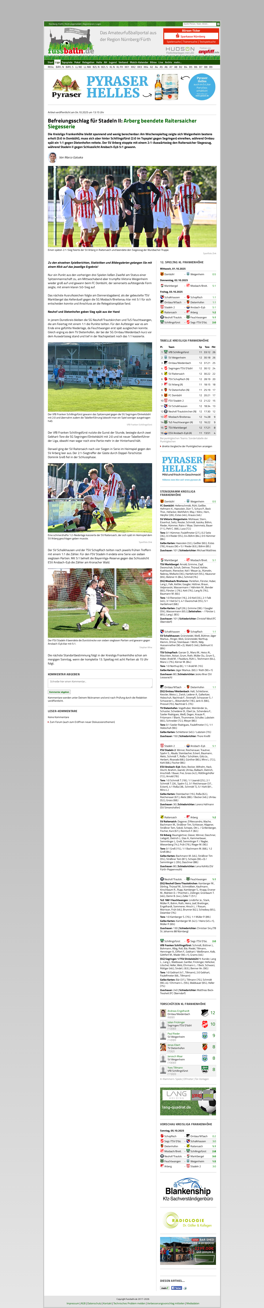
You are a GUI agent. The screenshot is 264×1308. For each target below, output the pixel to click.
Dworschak (166, 567)
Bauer (209, 525)
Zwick (182, 694)
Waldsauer (177, 962)
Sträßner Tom (167, 828)
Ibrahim (172, 770)
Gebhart (190, 951)
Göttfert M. (166, 955)
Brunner (187, 909)
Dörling (164, 886)
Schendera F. (204, 711)
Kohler (203, 567)
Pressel (164, 704)
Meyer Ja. (196, 570)
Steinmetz (199, 525)
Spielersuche (174, 42)
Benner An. (196, 968)
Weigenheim (197, 274)
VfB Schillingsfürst (178, 352)
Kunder (205, 959)
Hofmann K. (166, 509)
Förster (204, 581)
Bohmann (165, 948)
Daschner (210, 835)
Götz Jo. (204, 756)
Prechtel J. (183, 893)
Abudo (174, 753)
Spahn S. (165, 753)
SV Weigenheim (177, 357)
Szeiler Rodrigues (169, 714)
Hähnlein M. (197, 587)
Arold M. (171, 659)
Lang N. (198, 590)
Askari (175, 655)
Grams (194, 955)
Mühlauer (193, 519)
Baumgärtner (179, 835)
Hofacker (171, 512)
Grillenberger (209, 828)
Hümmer (173, 525)
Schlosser (197, 824)
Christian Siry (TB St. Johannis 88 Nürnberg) (188, 929)
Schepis (188, 828)
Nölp (201, 642)
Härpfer (164, 515)
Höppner (208, 824)
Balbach (198, 770)
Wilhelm (200, 767)
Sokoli (179, 828)
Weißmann (203, 951)
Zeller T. (186, 896)
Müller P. (164, 903)
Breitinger (202, 903)
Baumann (206, 753)
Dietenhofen (197, 302)
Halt (192, 691)
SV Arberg (173, 384)
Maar (190, 525)
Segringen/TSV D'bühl (180, 368)
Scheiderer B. (178, 711)
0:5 (214, 274)
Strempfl (191, 697)
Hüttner (196, 584)
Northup (202, 639)
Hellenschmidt (183, 505)
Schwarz (209, 965)
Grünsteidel (187, 636)
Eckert (196, 753)
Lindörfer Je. (195, 900)
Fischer (176, 763)
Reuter (181, 522)
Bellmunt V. (207, 645)
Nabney (164, 574)
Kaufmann (202, 886)
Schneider (171, 721)
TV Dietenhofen (177, 390)
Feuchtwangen (198, 317)
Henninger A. (167, 951)
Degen (190, 714)
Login (98, 24)
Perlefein (194, 581)
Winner (181, 750)
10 (212, 1024)
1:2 (214, 312)
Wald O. (190, 645)
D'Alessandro (195, 821)
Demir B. (171, 896)
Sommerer (179, 906)
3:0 (214, 1141)
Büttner (205, 636)
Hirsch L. (190, 906)
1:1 (214, 297)
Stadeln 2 (169, 307)
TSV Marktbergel (177, 427)
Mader (177, 955)
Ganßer (188, 962)
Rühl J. (192, 659)
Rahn (182, 525)
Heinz (188, 903)
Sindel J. (179, 968)
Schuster (165, 711)
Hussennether (168, 645)
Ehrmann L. (189, 965)
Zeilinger (194, 893)
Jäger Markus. (183, 670)
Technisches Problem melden (129, 1303)
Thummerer (187, 717)
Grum (183, 655)
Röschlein (165, 655)
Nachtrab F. (179, 697)
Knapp (203, 890)
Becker (191, 767)
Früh (182, 844)
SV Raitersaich (176, 374)
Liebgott (164, 838)
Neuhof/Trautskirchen (180, 411)
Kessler (164, 694)
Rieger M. (197, 844)
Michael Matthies (206, 550)
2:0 (214, 322)
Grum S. (210, 655)
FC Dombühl (175, 395)
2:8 (214, 1151)
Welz (179, 965)
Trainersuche (190, 42)
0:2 (214, 1136)
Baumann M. (167, 594)
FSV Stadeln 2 (176, 401)
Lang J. (163, 584)
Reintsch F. (187, 831)
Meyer (187, 721)
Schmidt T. (173, 756)
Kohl (162, 763)
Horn (206, 512)
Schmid (188, 577)
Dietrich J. (175, 838)
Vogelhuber (185, 708)
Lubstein (209, 717)
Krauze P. (200, 714)
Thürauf (195, 567)
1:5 (214, 1161)
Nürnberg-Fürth (56, 24)
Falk (170, 584)
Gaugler (186, 584)
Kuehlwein (166, 570)
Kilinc (200, 512)
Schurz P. (199, 509)
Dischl (163, 770)
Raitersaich (170, 312)
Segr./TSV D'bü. (198, 322)
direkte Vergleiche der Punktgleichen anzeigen (187, 446)
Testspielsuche (207, 42)
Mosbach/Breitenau (179, 417)
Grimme (192, 564)
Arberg (194, 312)
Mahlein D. (170, 893)
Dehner (186, 567)
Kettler (177, 584)
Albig (174, 948)
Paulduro (183, 659)
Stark (206, 900)
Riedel (192, 948)
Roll (181, 948)
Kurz (171, 831)
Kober (163, 659)
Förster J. (171, 590)
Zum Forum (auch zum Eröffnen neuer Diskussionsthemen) (82, 722)
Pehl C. (170, 528)
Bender (209, 587)
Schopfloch (196, 297)
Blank (177, 717)
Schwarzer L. (167, 701)
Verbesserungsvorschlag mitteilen (166, 1303)
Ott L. (197, 828)
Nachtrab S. (181, 704)
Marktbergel (171, 286)
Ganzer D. (184, 652)
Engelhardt (166, 906)
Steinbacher (185, 753)
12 (212, 1012)
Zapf (200, 564)
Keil (187, 570)
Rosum (202, 906)
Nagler (204, 841)
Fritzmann (165, 717)
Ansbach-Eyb (197, 307)
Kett (185, 590)
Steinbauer (183, 642)
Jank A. (199, 701)
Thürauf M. (175, 886)
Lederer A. (192, 694)
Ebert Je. (191, 711)
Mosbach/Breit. (199, 286)
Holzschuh (165, 697)
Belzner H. (171, 577)
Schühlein (193, 756)
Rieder (163, 525)
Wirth (194, 642)
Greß (179, 841)
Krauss (192, 515)
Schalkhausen (172, 297)
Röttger (164, 968)
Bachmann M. (168, 824)
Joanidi (181, 770)
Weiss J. (173, 694)
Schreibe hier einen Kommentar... (100, 683)
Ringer (173, 639)
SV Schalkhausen (177, 406)
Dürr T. (189, 509)
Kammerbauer (198, 838)
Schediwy (204, 909)
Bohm (174, 903)
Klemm (164, 642)
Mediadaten (192, 1303)
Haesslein (179, 509)
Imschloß (165, 773)
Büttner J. (208, 945)
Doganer (182, 821)
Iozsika (200, 522)
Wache (207, 821)
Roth (190, 655)
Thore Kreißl (203, 736)
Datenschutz (94, 1303)
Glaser (191, 835)
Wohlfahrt (183, 512)
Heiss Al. (205, 652)
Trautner (205, 750)
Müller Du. (199, 655)
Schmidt (190, 522)
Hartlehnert (191, 574)
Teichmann (203, 659)
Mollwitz (174, 574)
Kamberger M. (206, 883)
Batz (183, 767)
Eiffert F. (180, 951)
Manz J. (164, 662)
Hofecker (209, 962)
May (192, 512)
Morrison (165, 909)
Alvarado (174, 759)
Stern (203, 519)
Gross (188, 773)
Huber (212, 581)
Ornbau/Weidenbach (179, 363)
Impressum (73, 1303)
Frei (182, 773)
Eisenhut (165, 522)
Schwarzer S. (204, 697)
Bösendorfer (182, 701)
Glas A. (185, 838)
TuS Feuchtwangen (178, 422)
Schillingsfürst (172, 322)
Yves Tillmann (175, 1067)
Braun (204, 584)
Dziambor (165, 913)
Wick (181, 639)
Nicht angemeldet (73, 24)
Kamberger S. (191, 890)
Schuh (177, 567)
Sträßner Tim (184, 824)
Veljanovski (166, 587)
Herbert (164, 759)
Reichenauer (192, 750)
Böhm (208, 522)
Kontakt (107, 1303)
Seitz (173, 522)
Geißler (202, 505)
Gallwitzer (204, 694)
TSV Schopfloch (176, 379)
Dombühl (169, 274)
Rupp (180, 890)
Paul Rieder (174, 1033)
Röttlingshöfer (206, 773)
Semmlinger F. (191, 841)
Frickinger (198, 962)
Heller (173, 965)
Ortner (172, 642)
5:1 (214, 286)
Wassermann (181, 587)
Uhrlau (189, 770)
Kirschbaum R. (168, 890)
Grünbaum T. (207, 893)
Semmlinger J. (167, 841)
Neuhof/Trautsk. (173, 317)
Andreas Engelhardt (178, 1011)
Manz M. (195, 652)
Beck (201, 965)
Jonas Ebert (174, 1045)
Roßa (182, 756)
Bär (185, 948)
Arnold (183, 564)
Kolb (212, 951)
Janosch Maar (175, 1056)
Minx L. (205, 759)
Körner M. (180, 662)
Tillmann (201, 948)
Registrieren (88, 24)
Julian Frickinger (176, 1022)
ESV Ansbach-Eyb (178, 433)
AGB (83, 1303)
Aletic (163, 756)
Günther (190, 759)
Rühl (194, 505)
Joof (194, 903)
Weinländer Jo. (199, 708)
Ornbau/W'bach (173, 302)
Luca (182, 528)
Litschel (164, 965)
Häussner (210, 574)
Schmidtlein (188, 886)
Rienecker (178, 570)
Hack (208, 767)
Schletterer (202, 691)
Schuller (199, 717)
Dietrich (208, 770)
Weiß (197, 636)
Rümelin (206, 570)
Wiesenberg (166, 844)
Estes (178, 515)
